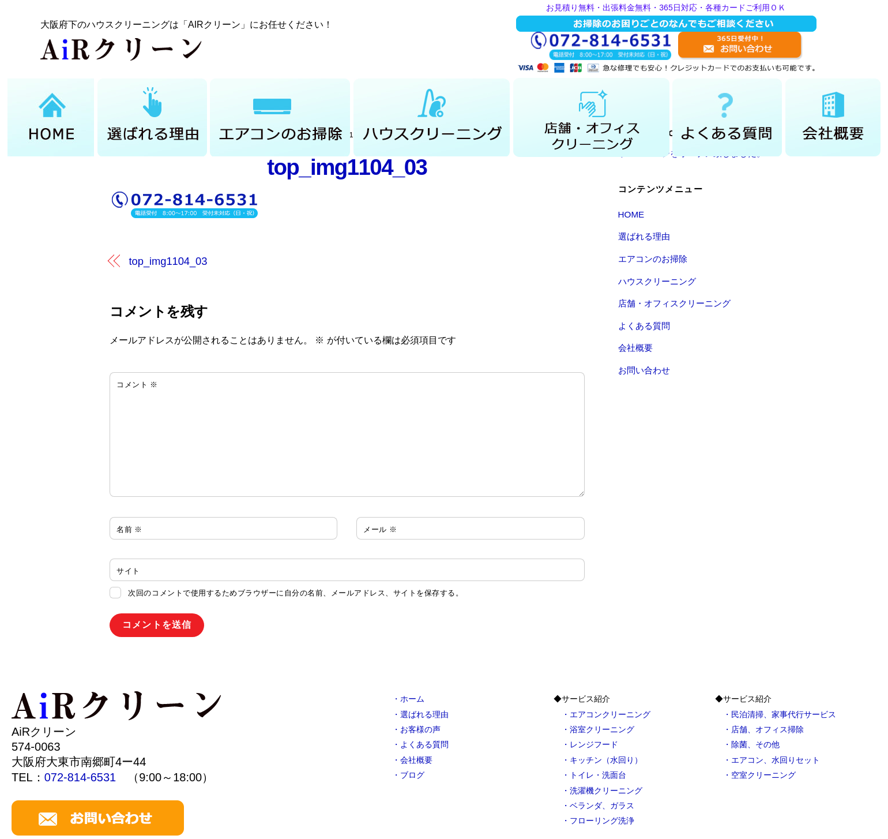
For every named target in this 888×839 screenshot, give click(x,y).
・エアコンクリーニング (606, 714)
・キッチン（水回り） (602, 760)
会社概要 (635, 348)
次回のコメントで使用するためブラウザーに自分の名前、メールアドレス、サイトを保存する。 (295, 593)
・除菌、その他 (751, 744)
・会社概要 (412, 760)
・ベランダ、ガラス (598, 805)
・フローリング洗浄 (598, 820)
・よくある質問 (420, 744)
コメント (137, 384)
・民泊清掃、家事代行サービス (779, 714)
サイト (128, 571)
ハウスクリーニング (657, 281)
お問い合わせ (644, 370)
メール (380, 529)
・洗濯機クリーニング (602, 790)
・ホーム (408, 698)
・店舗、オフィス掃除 (763, 729)
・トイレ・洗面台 (594, 775)
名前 (129, 529)
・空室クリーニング (759, 775)
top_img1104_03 (347, 167)
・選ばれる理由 (420, 714)
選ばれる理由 (644, 236)
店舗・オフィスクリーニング (674, 303)
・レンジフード (590, 744)
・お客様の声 (416, 729)
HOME (631, 214)
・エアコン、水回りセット (771, 760)
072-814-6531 (80, 777)
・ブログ (408, 775)
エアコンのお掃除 (652, 259)
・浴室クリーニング (598, 729)
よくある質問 (644, 326)
